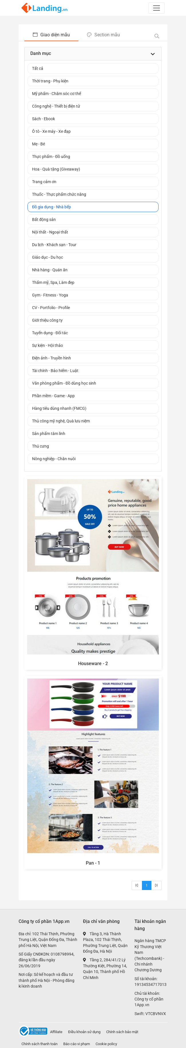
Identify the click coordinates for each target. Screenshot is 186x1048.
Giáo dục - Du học (47, 257)
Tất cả (37, 68)
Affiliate (56, 1032)
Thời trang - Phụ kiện (50, 81)
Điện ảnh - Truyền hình (51, 358)
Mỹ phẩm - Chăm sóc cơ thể (56, 93)
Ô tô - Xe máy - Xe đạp (51, 131)
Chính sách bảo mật (122, 1032)
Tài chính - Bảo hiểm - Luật (55, 370)
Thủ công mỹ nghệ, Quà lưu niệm (61, 421)
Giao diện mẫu (51, 34)
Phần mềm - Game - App (53, 396)
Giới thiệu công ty (47, 320)
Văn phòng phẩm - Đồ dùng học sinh (64, 383)
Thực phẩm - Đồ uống (51, 156)
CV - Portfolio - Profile (51, 307)
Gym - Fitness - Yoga (50, 295)
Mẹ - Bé (38, 144)
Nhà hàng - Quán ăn (50, 270)
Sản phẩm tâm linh (48, 433)
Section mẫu (103, 34)
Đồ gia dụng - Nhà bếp (51, 207)
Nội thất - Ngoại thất (50, 232)
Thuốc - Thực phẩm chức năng (59, 194)
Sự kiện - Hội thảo (47, 345)
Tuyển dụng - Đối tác (50, 333)
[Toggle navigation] (157, 8)
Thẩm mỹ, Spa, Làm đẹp (53, 282)
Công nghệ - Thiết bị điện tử (56, 106)
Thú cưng (40, 446)
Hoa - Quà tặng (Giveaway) (56, 169)
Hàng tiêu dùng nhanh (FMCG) (59, 408)
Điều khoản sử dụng (84, 1032)
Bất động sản (44, 219)
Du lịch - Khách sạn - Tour (54, 244)
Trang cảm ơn (44, 181)
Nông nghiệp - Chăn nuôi (54, 458)
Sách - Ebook (43, 118)
